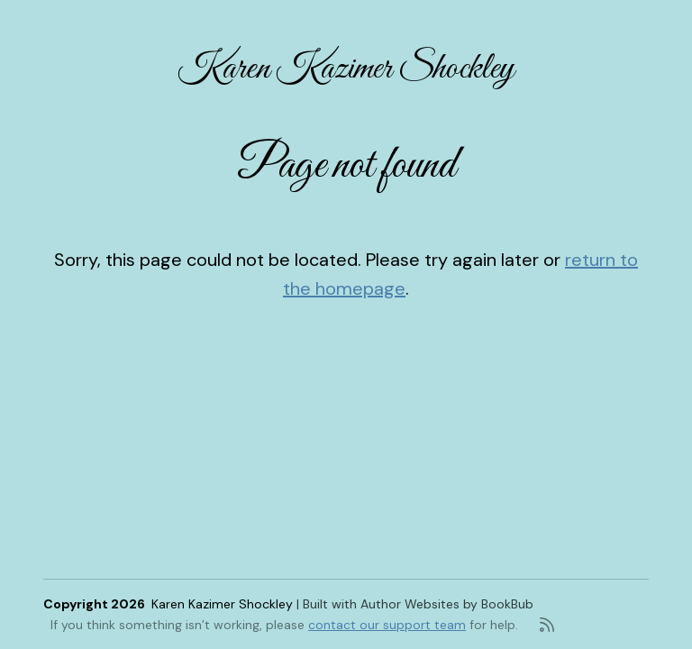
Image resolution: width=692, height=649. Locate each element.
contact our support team (387, 625)
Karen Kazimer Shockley (346, 69)
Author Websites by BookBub (446, 604)
